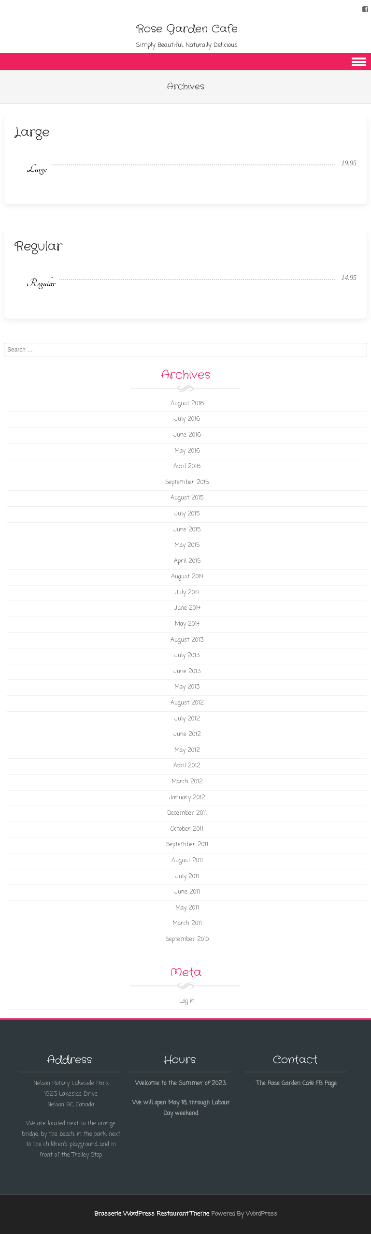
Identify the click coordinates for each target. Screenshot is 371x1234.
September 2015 (187, 482)
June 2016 (187, 435)
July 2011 (187, 876)
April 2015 (187, 561)
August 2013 (187, 640)
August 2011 (187, 860)
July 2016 (187, 419)
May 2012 (187, 750)
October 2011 (187, 829)
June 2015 (186, 530)
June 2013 (186, 671)
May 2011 (187, 908)
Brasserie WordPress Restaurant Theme (151, 1214)
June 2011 (187, 892)
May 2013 (187, 687)
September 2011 (187, 844)
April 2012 (186, 766)
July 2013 (187, 655)
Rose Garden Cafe (187, 29)
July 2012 (187, 719)
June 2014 (187, 608)
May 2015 (187, 545)
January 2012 (187, 797)
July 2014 (187, 592)
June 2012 (187, 734)
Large (31, 133)
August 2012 (187, 703)
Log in (187, 1001)
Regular (38, 247)
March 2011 (187, 923)
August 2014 (187, 577)
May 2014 (187, 624)
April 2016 (186, 466)
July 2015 (187, 514)
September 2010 (187, 939)
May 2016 (187, 451)
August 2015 (187, 498)
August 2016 (187, 403)
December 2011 (187, 813)
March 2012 (187, 782)
